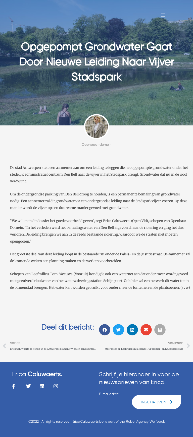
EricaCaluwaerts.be (88, 421)
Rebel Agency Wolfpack (145, 421)
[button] (104, 329)
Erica (37, 375)
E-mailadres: (109, 394)
